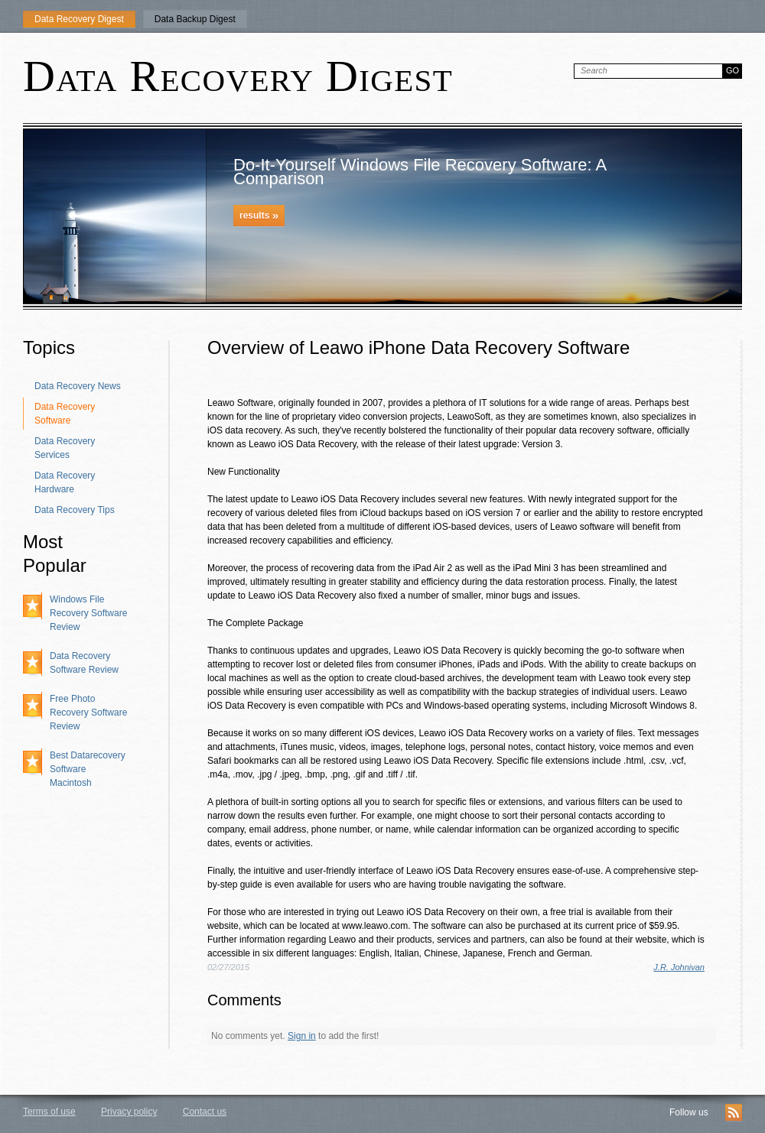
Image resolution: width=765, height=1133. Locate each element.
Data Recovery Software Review (84, 663)
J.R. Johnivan (679, 967)
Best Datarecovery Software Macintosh (87, 769)
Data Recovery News (77, 386)
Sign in (302, 1036)
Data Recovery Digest (79, 19)
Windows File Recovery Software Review (88, 613)
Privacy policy (129, 1111)
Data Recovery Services (64, 448)
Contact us (204, 1111)
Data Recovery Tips (74, 510)
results (258, 215)
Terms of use (49, 1111)
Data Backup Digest (195, 19)
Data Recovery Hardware (64, 482)
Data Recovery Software (64, 413)
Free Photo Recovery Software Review (88, 712)
